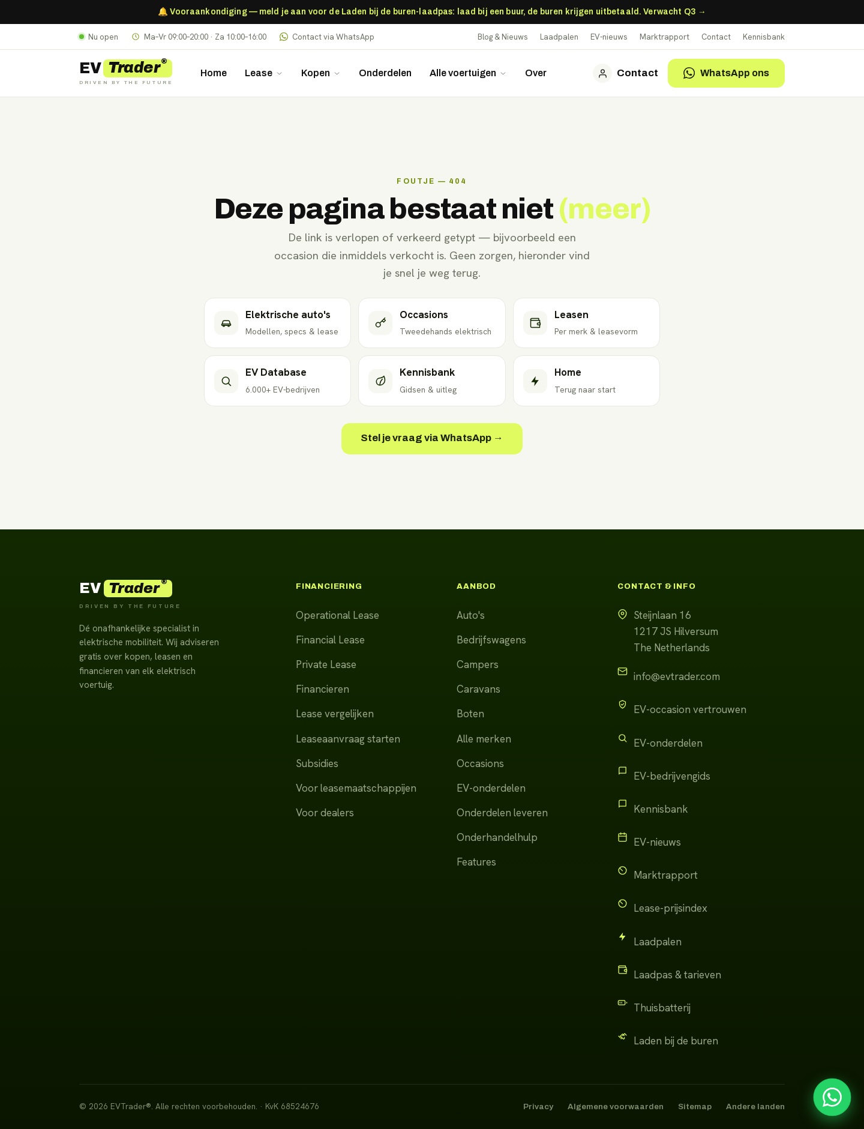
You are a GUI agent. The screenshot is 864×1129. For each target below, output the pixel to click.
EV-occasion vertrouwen (690, 709)
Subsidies (317, 763)
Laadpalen (559, 37)
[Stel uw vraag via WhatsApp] (832, 1097)
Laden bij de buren (676, 1040)
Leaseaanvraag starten (348, 738)
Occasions (480, 763)
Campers (478, 664)
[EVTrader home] (126, 73)
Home (213, 73)
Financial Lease (330, 639)
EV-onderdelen (491, 788)
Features (476, 862)
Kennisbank (764, 37)
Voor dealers (325, 812)
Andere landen (755, 1106)
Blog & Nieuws (503, 37)
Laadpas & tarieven (677, 974)
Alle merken (484, 738)
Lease (264, 73)
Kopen (321, 73)
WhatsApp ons (726, 73)
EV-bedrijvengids (672, 776)
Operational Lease (337, 615)
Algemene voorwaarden (616, 1106)
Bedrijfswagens (491, 639)
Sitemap (695, 1106)
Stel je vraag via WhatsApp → (432, 438)
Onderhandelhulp (497, 837)
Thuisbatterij (662, 1007)
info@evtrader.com (677, 676)
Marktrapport (664, 37)
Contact (716, 37)
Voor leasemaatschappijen (356, 788)
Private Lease (326, 664)
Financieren (322, 689)
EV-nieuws (609, 37)
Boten (470, 713)
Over (536, 73)
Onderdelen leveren (502, 812)
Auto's (471, 615)
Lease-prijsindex (670, 908)
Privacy (538, 1106)
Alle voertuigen (468, 73)
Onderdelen (385, 73)
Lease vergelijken (335, 713)
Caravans (478, 689)
